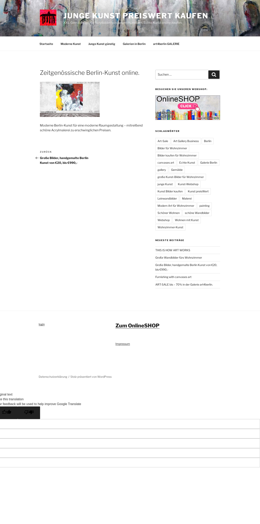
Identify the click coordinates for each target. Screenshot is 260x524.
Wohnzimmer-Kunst (170, 227)
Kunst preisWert (198, 191)
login (42, 324)
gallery (162, 169)
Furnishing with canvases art (173, 277)
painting (204, 205)
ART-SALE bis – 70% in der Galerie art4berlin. (184, 284)
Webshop (164, 220)
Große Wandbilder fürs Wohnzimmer (178, 257)
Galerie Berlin (208, 162)
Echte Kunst (187, 162)
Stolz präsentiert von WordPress (91, 376)
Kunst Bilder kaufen (170, 191)
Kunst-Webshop (188, 184)
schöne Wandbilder (197, 213)
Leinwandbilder (167, 198)
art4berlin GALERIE (166, 43)
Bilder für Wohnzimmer (172, 148)
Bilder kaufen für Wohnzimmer (177, 155)
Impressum (122, 343)
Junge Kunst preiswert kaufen (135, 15)
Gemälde (177, 169)
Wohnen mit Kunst (187, 220)
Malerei (187, 198)
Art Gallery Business (186, 141)
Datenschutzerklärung (53, 376)
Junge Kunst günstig (101, 43)
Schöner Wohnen (169, 213)
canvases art (166, 162)
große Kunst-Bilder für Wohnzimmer (181, 177)
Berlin (207, 141)
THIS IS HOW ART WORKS (172, 250)
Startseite (46, 43)
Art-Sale (163, 141)
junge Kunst (165, 184)
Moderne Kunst (71, 43)
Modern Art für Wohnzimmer (176, 205)
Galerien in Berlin (134, 43)
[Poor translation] (29, 412)
